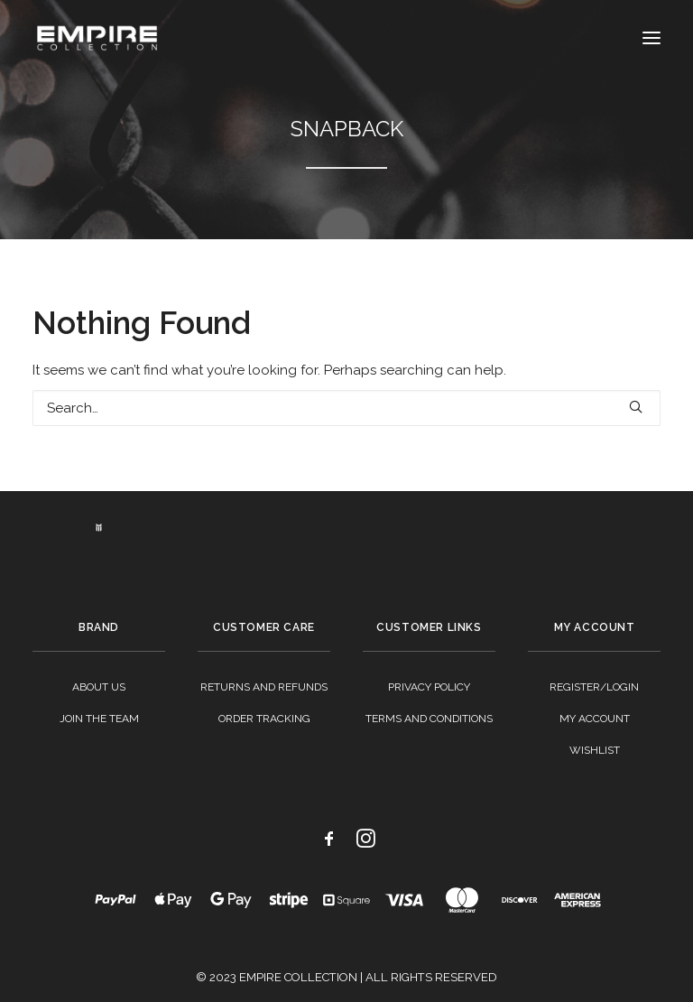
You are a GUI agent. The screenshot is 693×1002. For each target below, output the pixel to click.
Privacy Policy (429, 687)
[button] (651, 38)
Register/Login (594, 687)
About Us (98, 687)
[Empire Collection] (97, 37)
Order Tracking (264, 718)
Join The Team (99, 718)
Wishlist (594, 750)
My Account (594, 718)
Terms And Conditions (429, 718)
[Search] (346, 408)
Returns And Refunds (264, 687)
